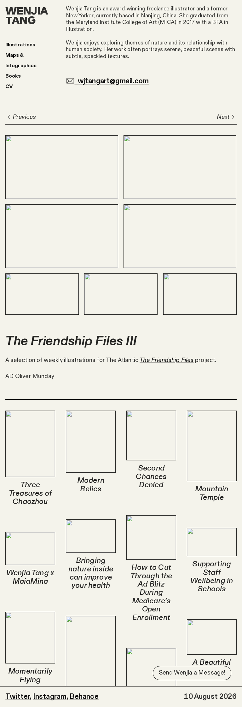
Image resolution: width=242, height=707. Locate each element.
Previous (20, 117)
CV (9, 86)
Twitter (17, 696)
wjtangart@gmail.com (107, 81)
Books (13, 76)
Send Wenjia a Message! (192, 673)
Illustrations (20, 44)
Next (226, 117)
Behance (84, 696)
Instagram (50, 696)
